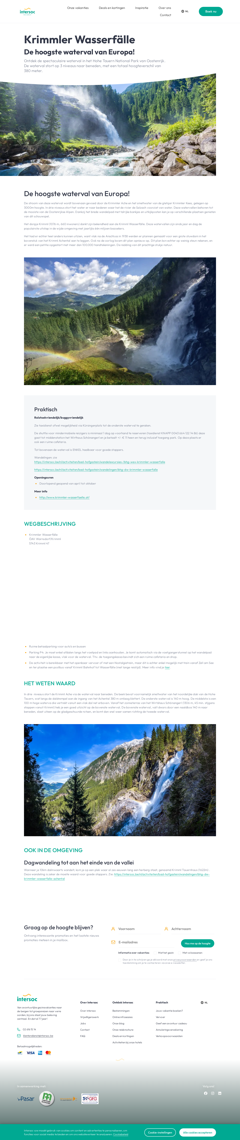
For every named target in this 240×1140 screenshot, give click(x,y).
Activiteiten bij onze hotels (127, 1042)
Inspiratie (141, 8)
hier (167, 667)
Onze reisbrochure (122, 1029)
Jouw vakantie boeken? (169, 1010)
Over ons (165, 8)
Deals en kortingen (112, 8)
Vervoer (160, 1017)
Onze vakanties (78, 8)
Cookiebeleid (120, 1134)
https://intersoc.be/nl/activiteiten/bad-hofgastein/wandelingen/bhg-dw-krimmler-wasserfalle (96, 469)
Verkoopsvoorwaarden (169, 1036)
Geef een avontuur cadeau (171, 1023)
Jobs (83, 1023)
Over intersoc (88, 1010)
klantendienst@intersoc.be (38, 1035)
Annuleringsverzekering (169, 1029)
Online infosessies (122, 1017)
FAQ (82, 1036)
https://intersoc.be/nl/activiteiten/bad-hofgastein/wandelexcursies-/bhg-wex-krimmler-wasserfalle (99, 462)
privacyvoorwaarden (185, 959)
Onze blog (118, 1023)
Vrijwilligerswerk (89, 1017)
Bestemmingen (121, 1010)
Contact (165, 15)
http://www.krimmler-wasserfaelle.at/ (64, 497)
